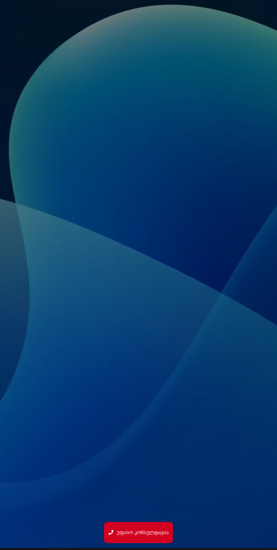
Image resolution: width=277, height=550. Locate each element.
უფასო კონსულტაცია (138, 532)
